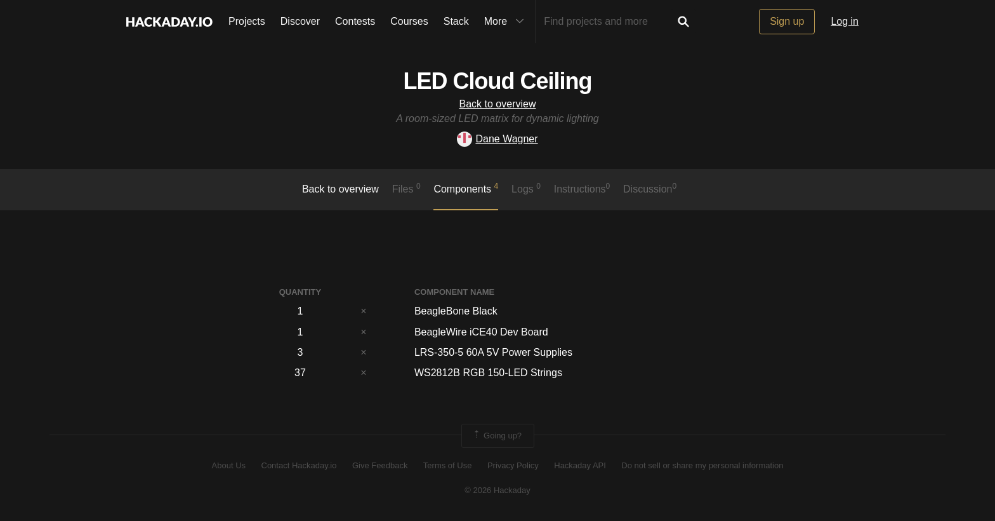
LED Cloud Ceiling (498, 81)
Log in (845, 21)
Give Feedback (379, 465)
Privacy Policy (513, 465)
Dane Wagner (497, 138)
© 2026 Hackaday (497, 490)
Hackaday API (580, 465)
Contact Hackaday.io (299, 465)
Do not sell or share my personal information (702, 465)
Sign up (787, 21)
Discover (300, 21)
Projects (246, 21)
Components (465, 188)
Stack (456, 21)
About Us (229, 465)
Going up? (496, 436)
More (507, 21)
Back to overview (497, 103)
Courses (409, 21)
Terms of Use (447, 465)
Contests (355, 21)
